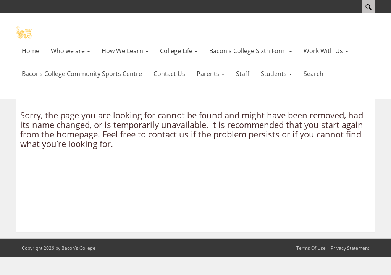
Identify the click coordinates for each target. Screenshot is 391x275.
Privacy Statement (350, 248)
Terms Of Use (311, 248)
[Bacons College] (39, 32)
